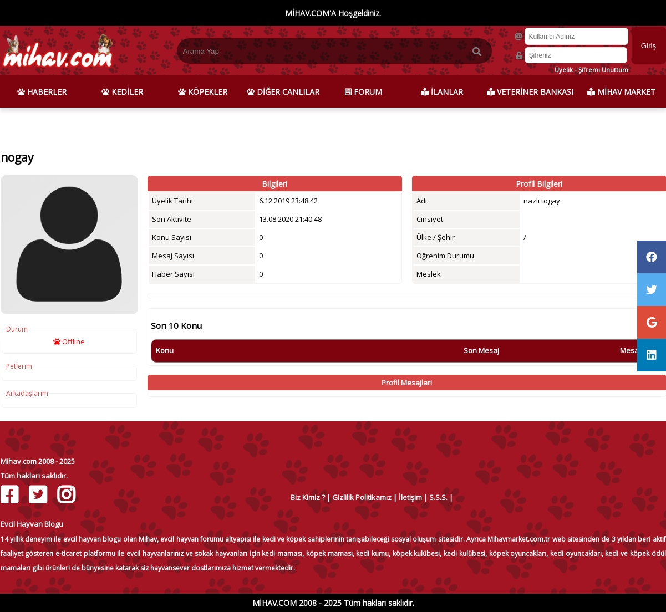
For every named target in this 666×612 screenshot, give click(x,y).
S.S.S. (438, 497)
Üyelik (564, 69)
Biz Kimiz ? (308, 497)
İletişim (410, 497)
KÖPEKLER (202, 91)
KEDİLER (122, 91)
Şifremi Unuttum (603, 69)
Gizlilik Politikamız (362, 497)
